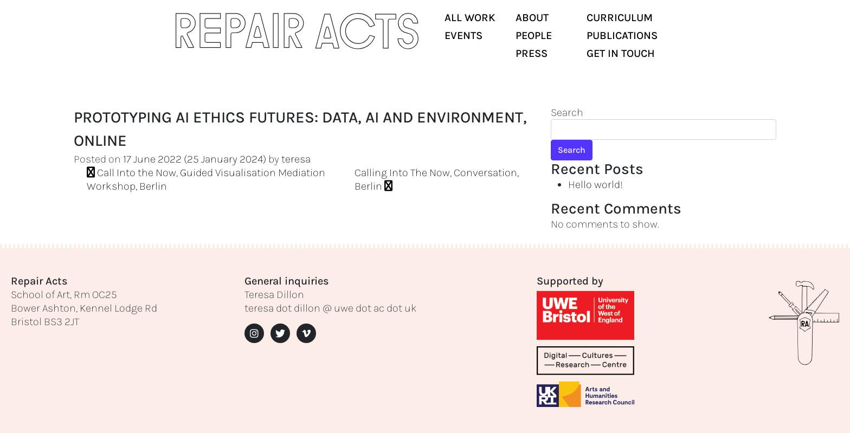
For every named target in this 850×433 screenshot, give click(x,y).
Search (567, 112)
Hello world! (595, 184)
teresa (296, 159)
